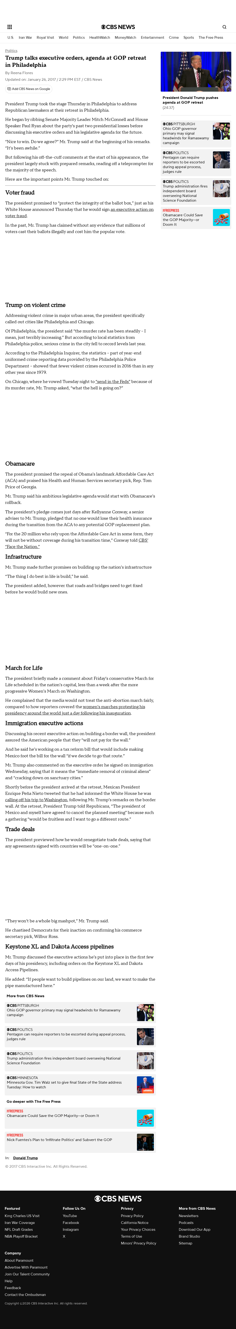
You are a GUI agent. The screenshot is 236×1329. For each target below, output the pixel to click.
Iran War (25, 37)
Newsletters (188, 1216)
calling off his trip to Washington (36, 800)
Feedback (13, 1288)
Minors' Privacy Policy (138, 1243)
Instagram (71, 1229)
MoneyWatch (125, 37)
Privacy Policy (132, 1216)
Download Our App (194, 1229)
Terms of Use (131, 1236)
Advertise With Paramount (26, 1267)
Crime (174, 37)
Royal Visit (45, 37)
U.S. (11, 37)
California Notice (134, 1223)
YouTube (70, 1216)
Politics (79, 37)
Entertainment (152, 37)
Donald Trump (25, 1158)
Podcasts (186, 1223)
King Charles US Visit (22, 1216)
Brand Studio (189, 1236)
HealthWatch (99, 37)
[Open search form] (224, 27)
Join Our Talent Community (27, 1274)
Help (8, 1281)
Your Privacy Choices (138, 1229)
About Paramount (19, 1260)
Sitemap (185, 1243)
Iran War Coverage (20, 1223)
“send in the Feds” (113, 381)
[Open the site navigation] (44, 27)
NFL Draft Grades (19, 1229)
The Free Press (211, 37)
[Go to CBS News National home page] (118, 27)
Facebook (71, 1223)
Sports (189, 37)
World (63, 37)
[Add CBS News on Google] (28, 89)
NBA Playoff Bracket (21, 1236)
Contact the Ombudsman (25, 1295)
